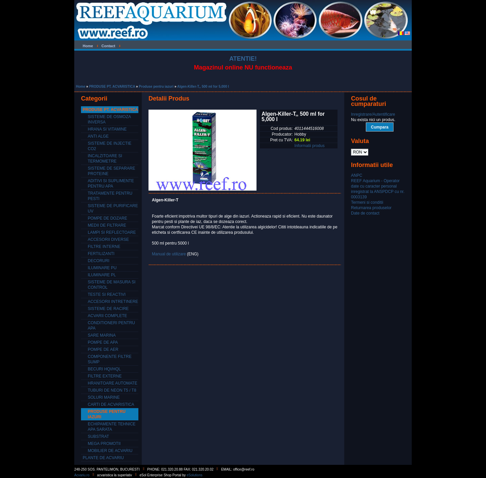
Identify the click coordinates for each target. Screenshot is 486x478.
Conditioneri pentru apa (111, 325)
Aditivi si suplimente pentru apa (111, 183)
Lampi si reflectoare (112, 232)
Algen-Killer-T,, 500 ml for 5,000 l (203, 86)
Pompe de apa (103, 342)
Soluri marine (104, 397)
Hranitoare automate (112, 383)
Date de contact (365, 213)
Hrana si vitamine (107, 129)
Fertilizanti (101, 253)
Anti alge (98, 136)
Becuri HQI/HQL (104, 369)
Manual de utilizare (169, 254)
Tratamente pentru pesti (110, 196)
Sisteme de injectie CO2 (109, 146)
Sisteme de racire (108, 308)
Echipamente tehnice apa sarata (112, 427)
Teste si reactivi (107, 294)
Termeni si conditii (367, 202)
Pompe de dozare (107, 218)
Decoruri (98, 260)
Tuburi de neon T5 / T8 (112, 390)
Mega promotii (104, 443)
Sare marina (102, 335)
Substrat (98, 436)
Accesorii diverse (108, 239)
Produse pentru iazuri (156, 86)
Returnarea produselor (371, 207)
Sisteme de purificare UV (113, 208)
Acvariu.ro (81, 475)
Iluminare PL (102, 275)
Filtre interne (104, 246)
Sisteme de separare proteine (111, 171)
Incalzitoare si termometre (105, 158)
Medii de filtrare (107, 225)
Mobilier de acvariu (110, 450)
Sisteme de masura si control (111, 285)
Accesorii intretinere (113, 301)
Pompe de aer (103, 349)
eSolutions (194, 475)
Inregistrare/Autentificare (373, 114)
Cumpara (379, 127)
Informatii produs (309, 145)
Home (80, 86)
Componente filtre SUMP (110, 359)
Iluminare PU (102, 267)
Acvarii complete (107, 315)
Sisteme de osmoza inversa (109, 119)
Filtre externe (105, 376)
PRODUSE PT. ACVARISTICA (112, 86)
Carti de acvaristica (111, 404)
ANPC (356, 175)
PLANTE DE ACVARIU (103, 457)
